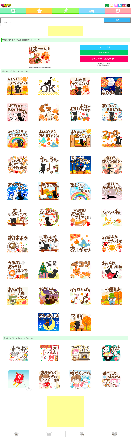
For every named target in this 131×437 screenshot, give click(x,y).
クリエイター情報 (104, 47)
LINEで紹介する (104, 52)
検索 (117, 20)
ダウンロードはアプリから (104, 59)
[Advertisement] (65, 30)
